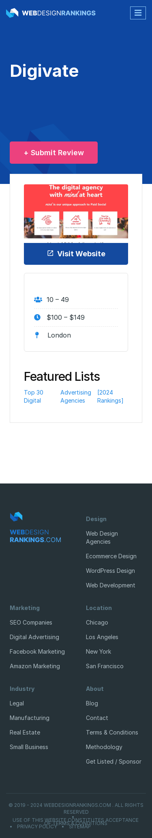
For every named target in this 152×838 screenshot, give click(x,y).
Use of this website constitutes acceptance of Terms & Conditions (76, 822)
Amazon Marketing (35, 666)
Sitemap (80, 826)
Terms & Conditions (112, 732)
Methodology (104, 746)
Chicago (97, 622)
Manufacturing (29, 717)
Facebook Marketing (37, 651)
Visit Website (76, 253)
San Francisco (105, 666)
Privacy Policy (37, 826)
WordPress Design (110, 570)
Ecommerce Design (111, 556)
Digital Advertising (34, 636)
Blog (92, 703)
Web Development (110, 585)
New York (98, 651)
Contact (97, 717)
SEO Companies (31, 622)
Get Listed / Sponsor (113, 761)
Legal (17, 703)
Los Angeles (102, 636)
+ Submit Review (54, 152)
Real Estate (25, 732)
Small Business (29, 746)
